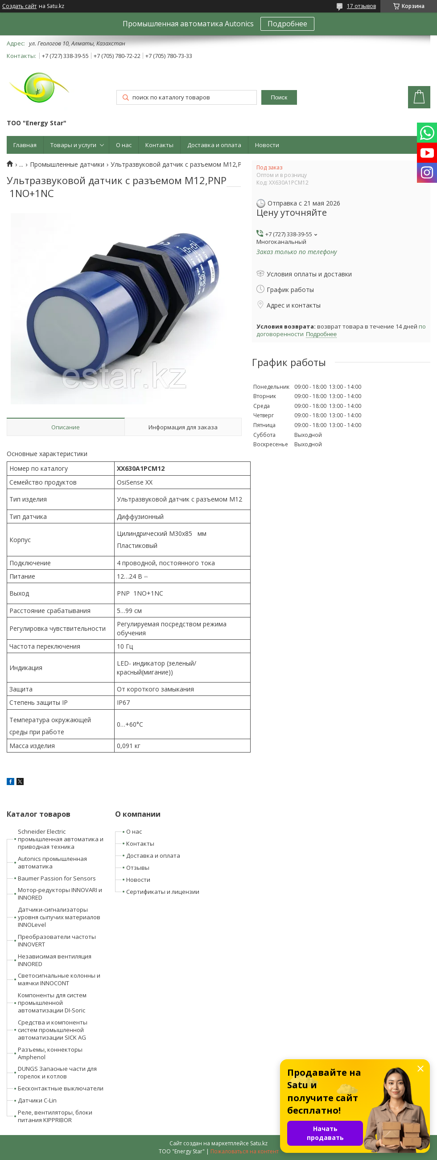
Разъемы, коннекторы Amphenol (50, 1053)
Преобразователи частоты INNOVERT (57, 940)
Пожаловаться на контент (244, 1151)
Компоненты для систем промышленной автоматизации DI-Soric (52, 1002)
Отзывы (137, 868)
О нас (124, 145)
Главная (25, 145)
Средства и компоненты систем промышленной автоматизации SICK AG (52, 1029)
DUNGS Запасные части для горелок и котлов (57, 1072)
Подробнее (287, 24)
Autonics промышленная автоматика (52, 862)
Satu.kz (259, 1143)
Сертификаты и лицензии (162, 892)
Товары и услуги (73, 145)
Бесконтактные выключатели (60, 1088)
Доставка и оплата (214, 145)
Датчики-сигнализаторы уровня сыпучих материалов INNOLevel (59, 917)
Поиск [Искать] (279, 97)
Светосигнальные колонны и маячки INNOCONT (59, 979)
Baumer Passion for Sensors (57, 878)
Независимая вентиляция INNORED (54, 960)
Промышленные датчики (67, 164)
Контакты (159, 145)
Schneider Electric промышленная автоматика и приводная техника (60, 839)
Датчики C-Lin (37, 1100)
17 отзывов (361, 6)
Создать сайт (19, 6)
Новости (267, 145)
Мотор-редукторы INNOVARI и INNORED (60, 893)
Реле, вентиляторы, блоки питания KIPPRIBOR (55, 1116)
